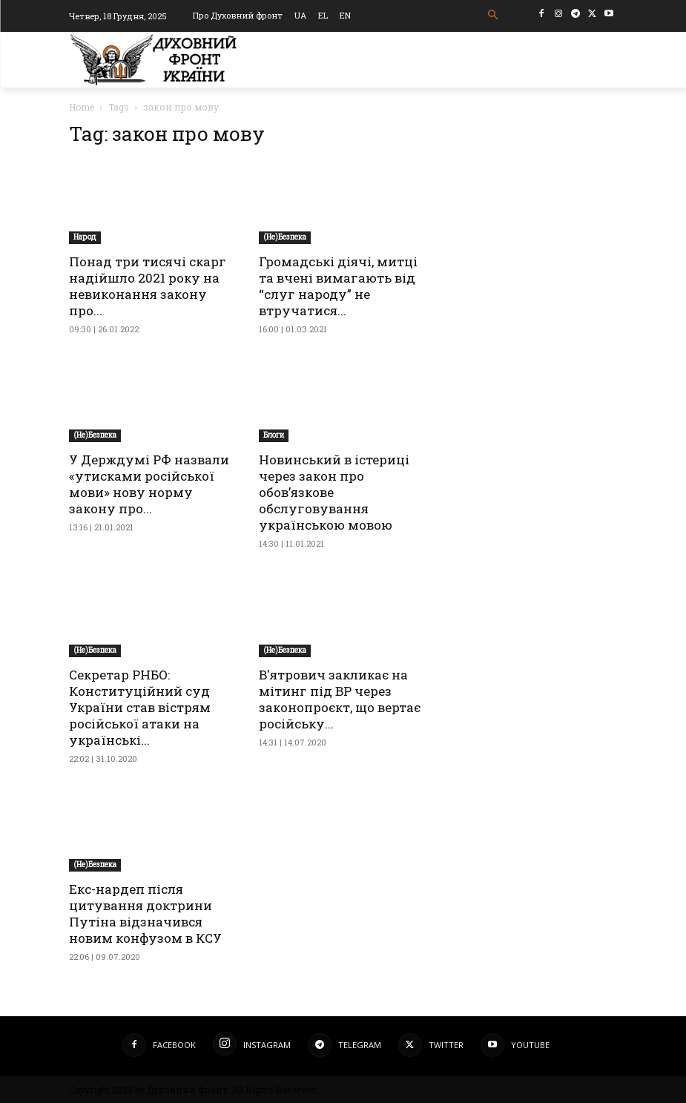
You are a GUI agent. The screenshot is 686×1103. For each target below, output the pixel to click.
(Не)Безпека (284, 237)
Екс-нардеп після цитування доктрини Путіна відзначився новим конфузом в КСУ (145, 913)
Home (81, 107)
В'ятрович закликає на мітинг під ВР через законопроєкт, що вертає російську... (339, 699)
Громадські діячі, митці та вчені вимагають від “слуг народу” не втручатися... (338, 286)
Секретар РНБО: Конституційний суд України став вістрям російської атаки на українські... (140, 707)
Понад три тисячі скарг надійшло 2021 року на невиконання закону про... (147, 286)
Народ (84, 237)
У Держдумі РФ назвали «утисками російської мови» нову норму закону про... (149, 484)
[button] (493, 15)
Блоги (273, 435)
